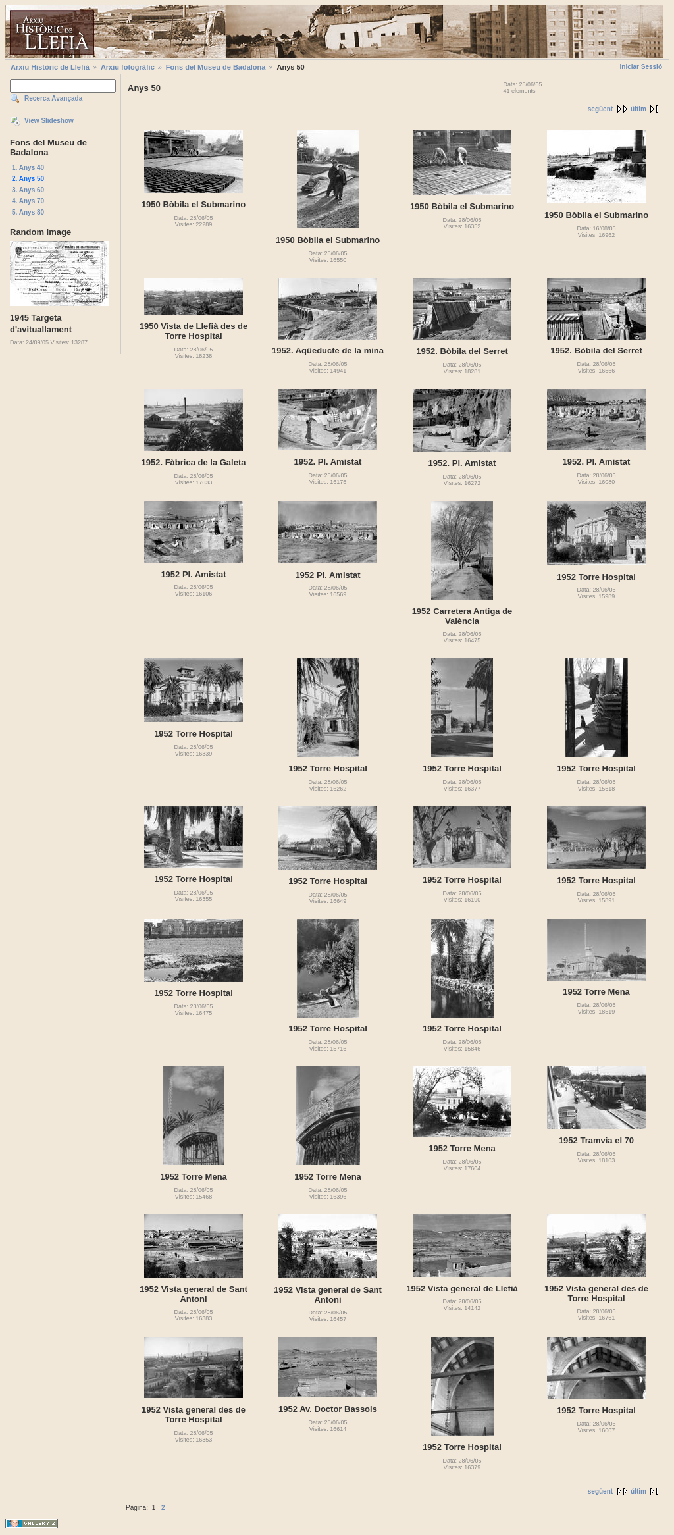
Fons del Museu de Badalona (216, 67)
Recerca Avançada (53, 98)
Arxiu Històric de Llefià (50, 67)
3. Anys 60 (28, 190)
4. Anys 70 (28, 201)
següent (600, 109)
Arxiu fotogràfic (128, 67)
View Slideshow (49, 120)
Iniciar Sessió (641, 66)
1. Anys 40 (28, 167)
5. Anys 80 (28, 212)
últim (638, 109)
